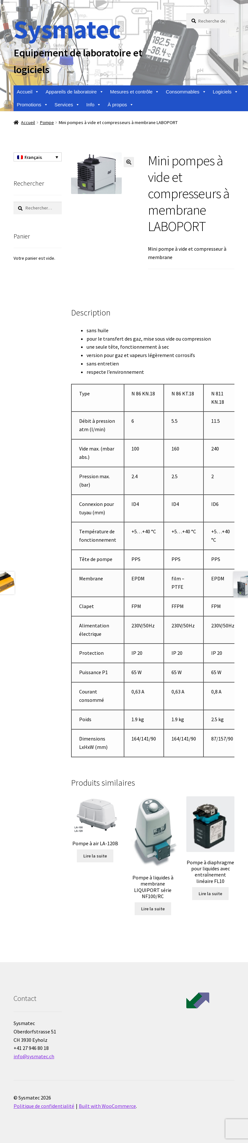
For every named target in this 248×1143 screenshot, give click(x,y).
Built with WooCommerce (107, 1106)
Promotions (32, 104)
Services (67, 104)
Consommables (186, 91)
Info (93, 104)
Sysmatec (67, 29)
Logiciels (225, 91)
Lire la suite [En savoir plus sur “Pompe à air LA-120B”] (95, 856)
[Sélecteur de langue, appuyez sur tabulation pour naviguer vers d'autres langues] (38, 156)
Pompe (47, 122)
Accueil (28, 91)
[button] (129, 162)
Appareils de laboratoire (74, 91)
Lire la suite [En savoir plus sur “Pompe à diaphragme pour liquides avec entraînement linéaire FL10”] (210, 893)
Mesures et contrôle (135, 91)
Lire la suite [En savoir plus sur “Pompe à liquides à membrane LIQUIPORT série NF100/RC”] (153, 909)
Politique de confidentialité (44, 1106)
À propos (121, 104)
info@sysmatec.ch (34, 1056)
